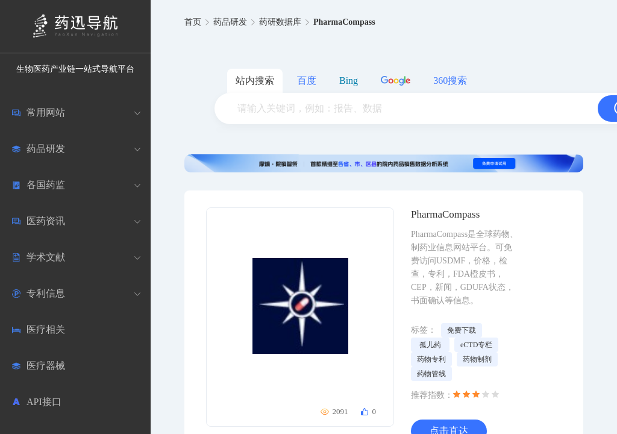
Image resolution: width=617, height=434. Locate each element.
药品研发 (230, 22)
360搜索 (450, 80)
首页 (192, 22)
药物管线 (431, 374)
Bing (348, 80)
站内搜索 (255, 80)
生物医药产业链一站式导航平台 (75, 69)
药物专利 (431, 359)
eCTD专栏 (476, 345)
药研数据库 (280, 22)
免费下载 (461, 330)
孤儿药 (430, 345)
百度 (306, 80)
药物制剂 (477, 359)
